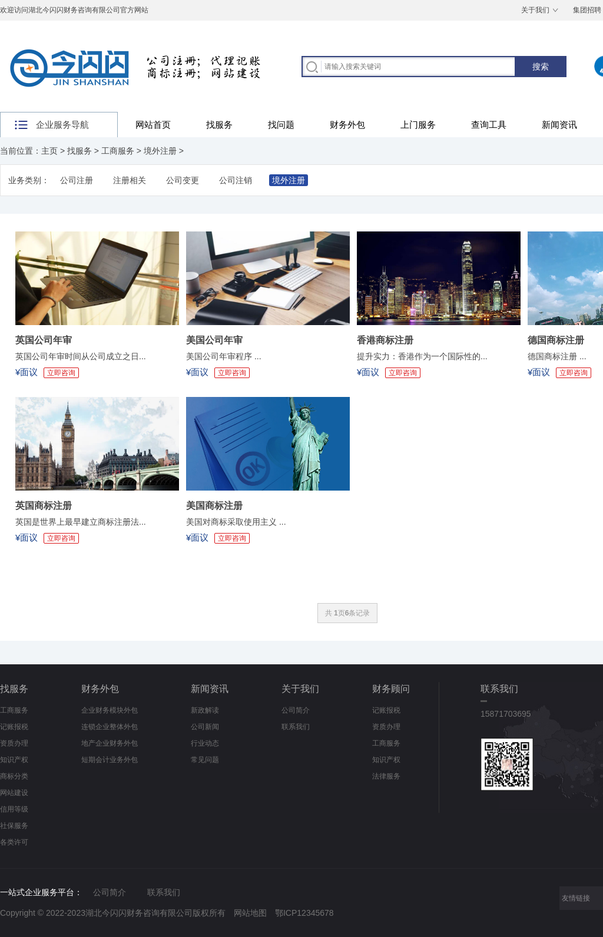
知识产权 (14, 760)
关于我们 (535, 10)
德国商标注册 (556, 340)
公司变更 (182, 180)
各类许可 (14, 842)
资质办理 (14, 743)
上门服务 (418, 125)
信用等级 (14, 809)
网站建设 (14, 793)
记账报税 (14, 727)
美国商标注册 (214, 506)
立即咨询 (61, 373)
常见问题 (205, 760)
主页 (49, 150)
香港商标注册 (385, 340)
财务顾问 (391, 689)
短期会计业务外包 (109, 760)
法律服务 (386, 776)
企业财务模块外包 (109, 710)
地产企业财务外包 (109, 743)
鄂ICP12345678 (304, 913)
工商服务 (117, 150)
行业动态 (205, 743)
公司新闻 (205, 727)
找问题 (281, 125)
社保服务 (14, 826)
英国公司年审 (43, 340)
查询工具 (488, 125)
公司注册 (76, 180)
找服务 (219, 125)
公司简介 (295, 710)
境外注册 (160, 150)
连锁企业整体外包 (109, 727)
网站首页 (153, 125)
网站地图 (250, 913)
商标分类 (14, 776)
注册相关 (129, 180)
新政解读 (205, 710)
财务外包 (347, 125)
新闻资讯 (559, 125)
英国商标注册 (43, 506)
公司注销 (235, 180)
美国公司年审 (214, 340)
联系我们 (295, 727)
